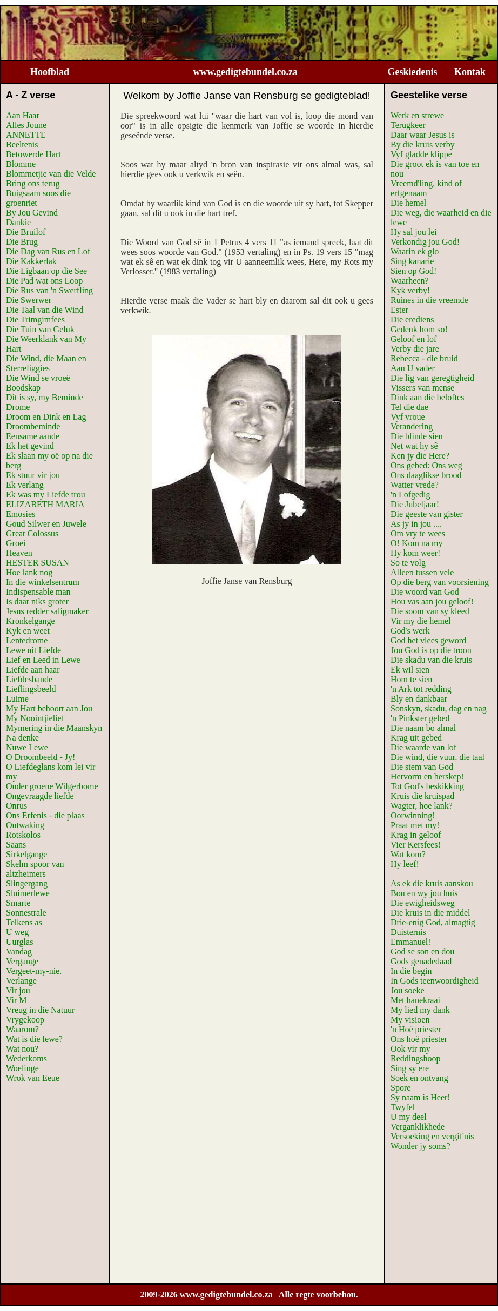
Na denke (22, 737)
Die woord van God (425, 591)
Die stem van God (422, 766)
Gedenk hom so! (419, 329)
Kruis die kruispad (422, 796)
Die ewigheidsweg (423, 902)
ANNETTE (26, 134)
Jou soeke (408, 990)
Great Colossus (32, 533)
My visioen (410, 1019)
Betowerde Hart (33, 154)
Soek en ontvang (419, 1078)
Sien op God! (413, 270)
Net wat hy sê (414, 446)
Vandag (19, 951)
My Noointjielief (35, 718)
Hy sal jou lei (414, 232)
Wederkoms (26, 1058)
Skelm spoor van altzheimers (35, 868)
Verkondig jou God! (425, 241)
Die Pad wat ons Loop (44, 280)
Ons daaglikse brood (426, 475)
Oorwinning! (413, 815)
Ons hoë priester (419, 1039)
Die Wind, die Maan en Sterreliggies (46, 363)
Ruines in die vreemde (429, 300)
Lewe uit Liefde (33, 650)
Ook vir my (410, 1048)
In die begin (411, 971)
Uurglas (19, 941)
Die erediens (412, 319)
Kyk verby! (410, 290)
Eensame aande (32, 436)
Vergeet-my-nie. (34, 971)
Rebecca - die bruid (424, 358)
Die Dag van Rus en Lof (48, 251)
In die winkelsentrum (42, 582)
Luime (17, 698)
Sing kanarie (412, 261)
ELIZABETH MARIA (45, 504)
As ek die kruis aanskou (432, 883)
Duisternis (408, 932)
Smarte (18, 902)
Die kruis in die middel (430, 912)
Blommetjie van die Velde (51, 173)
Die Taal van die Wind (44, 309)
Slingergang (27, 883)
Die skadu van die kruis (431, 659)
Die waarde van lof (423, 747)
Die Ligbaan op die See (46, 270)
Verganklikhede (418, 1126)
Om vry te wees (418, 533)
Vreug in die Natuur (40, 1009)
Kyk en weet (28, 630)
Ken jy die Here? (420, 455)
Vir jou (18, 990)
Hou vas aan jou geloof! (432, 601)
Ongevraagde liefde (40, 796)
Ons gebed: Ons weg (426, 465)
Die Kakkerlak (31, 261)
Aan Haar (22, 115)
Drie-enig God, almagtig (433, 922)
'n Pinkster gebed (420, 718)
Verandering (412, 426)
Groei (15, 543)
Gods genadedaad (421, 961)
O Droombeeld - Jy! (40, 757)
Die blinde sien (417, 436)
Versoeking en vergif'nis (432, 1136)
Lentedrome (27, 640)
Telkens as (24, 922)
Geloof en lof (413, 339)
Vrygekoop (25, 1019)
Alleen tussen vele (422, 572)
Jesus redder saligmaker (47, 611)
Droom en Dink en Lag (46, 416)
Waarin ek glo (415, 251)
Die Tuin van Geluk (40, 329)
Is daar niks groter (37, 601)
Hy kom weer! (415, 552)
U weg (17, 932)
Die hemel (408, 202)
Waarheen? (410, 280)
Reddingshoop (415, 1058)
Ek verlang (25, 484)
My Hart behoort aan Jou (49, 708)
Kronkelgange (30, 621)
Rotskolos (23, 834)
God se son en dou (422, 951)
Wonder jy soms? (420, 1146)
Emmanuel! (411, 941)
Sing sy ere (410, 1068)
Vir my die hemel (420, 621)
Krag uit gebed (416, 737)
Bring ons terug (33, 183)
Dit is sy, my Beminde (44, 397)
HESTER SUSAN (37, 562)
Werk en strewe (417, 115)
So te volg (408, 562)
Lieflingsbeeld (31, 689)
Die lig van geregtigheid (432, 377)
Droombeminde (33, 426)
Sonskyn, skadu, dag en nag (439, 708)
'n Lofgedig (410, 494)
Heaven (19, 552)
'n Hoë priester (416, 1029)
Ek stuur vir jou (33, 475)
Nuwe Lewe (27, 747)
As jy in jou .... (416, 523)
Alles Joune (26, 125)
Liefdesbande (29, 679)
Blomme (21, 164)
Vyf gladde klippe (421, 154)
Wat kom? (408, 854)
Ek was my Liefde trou (45, 494)
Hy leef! (405, 864)
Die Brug (22, 241)
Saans (16, 844)
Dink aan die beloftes (427, 397)
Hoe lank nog (29, 572)
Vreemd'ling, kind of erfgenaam (426, 188)
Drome (18, 407)
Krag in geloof (416, 834)
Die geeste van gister (427, 514)
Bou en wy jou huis (424, 893)
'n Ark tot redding (421, 689)
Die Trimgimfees (35, 319)
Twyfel (403, 1107)
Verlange (21, 980)
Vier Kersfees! (416, 844)
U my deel (409, 1116)
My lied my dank (420, 1009)
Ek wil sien (410, 669)
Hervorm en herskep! (427, 776)
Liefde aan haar (32, 669)
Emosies (20, 514)
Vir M (16, 1000)
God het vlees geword (428, 640)
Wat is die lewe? (34, 1039)
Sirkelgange (26, 854)
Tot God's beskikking (427, 786)
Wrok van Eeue (32, 1078)
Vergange (22, 961)
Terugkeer (408, 125)
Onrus (16, 805)
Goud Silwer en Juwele (46, 523)
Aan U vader (413, 368)
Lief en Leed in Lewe (43, 659)
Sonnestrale (26, 912)
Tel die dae (409, 407)
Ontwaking (25, 825)
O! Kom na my (416, 543)
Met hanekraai (415, 1000)
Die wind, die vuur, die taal (437, 757)
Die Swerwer (28, 300)
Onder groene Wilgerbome (52, 786)
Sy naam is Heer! (420, 1097)
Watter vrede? (415, 484)
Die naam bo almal (423, 727)
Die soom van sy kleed (430, 611)
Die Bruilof (25, 232)
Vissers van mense (422, 387)
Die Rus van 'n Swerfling (49, 290)
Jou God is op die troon (431, 650)
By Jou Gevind (32, 212)
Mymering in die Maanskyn (54, 727)
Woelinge (22, 1068)
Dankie (18, 222)
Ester (399, 309)
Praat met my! (415, 825)
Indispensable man (38, 591)
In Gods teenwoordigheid (435, 980)
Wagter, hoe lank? (422, 805)
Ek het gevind (30, 446)
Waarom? (22, 1029)
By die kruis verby (423, 144)
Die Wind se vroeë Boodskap (38, 382)
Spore (400, 1087)
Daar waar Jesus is (423, 134)
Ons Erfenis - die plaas (45, 815)
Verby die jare (415, 348)
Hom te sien (411, 679)
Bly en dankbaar (419, 698)
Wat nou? (22, 1048)
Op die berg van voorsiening (440, 582)
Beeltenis (22, 144)
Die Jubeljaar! (415, 504)
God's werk (410, 630)
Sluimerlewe (28, 893)
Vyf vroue (408, 416)
